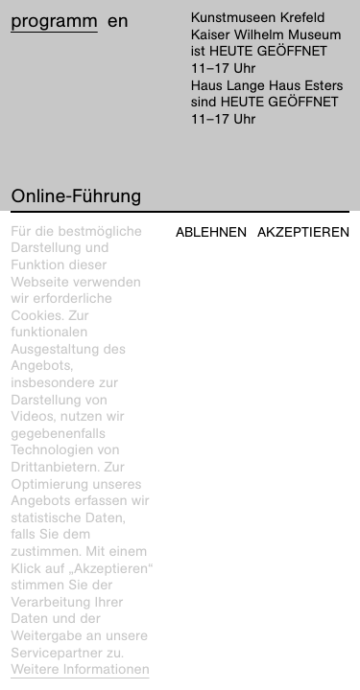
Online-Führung (76, 196)
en (118, 21)
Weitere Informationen (80, 669)
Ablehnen (211, 232)
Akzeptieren (303, 232)
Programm (54, 21)
